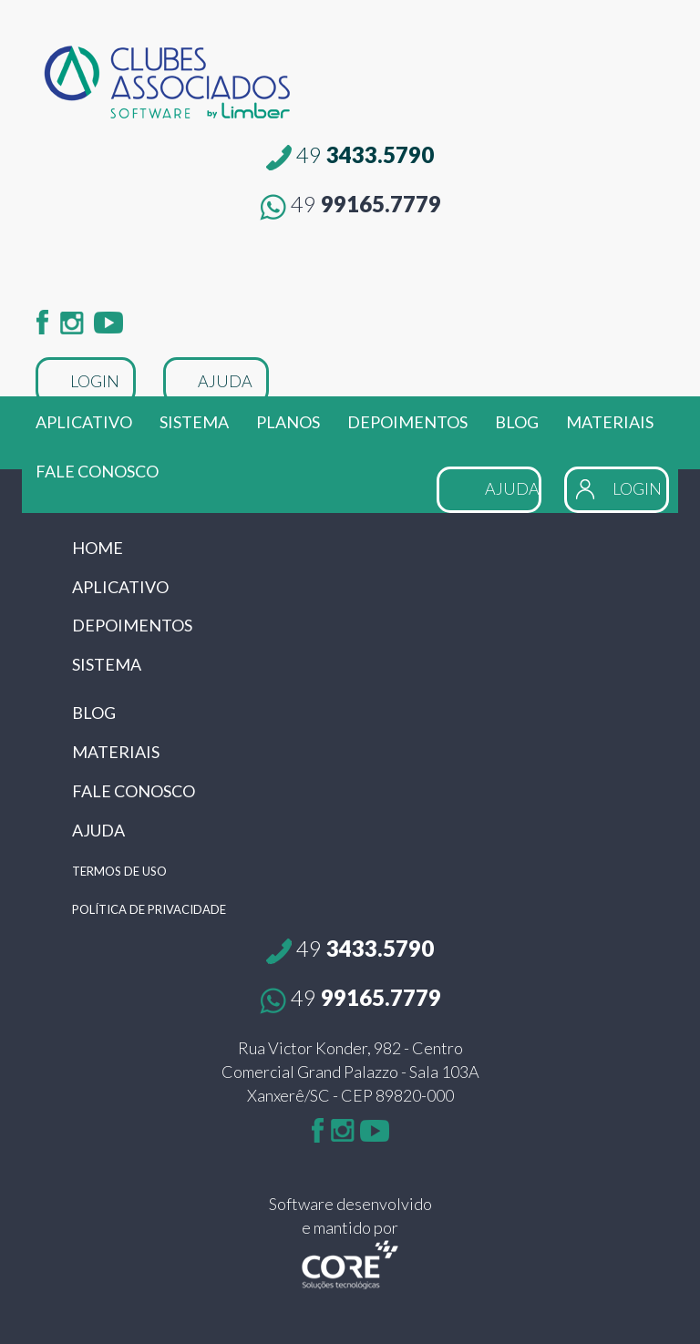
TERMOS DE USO (119, 871)
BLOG (517, 422)
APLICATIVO (84, 422)
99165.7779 (350, 203)
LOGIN (94, 381)
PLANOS (288, 422)
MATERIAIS (610, 422)
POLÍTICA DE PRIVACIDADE (149, 909)
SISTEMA (194, 422)
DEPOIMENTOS (407, 422)
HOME (97, 548)
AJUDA (225, 381)
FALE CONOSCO (97, 471)
